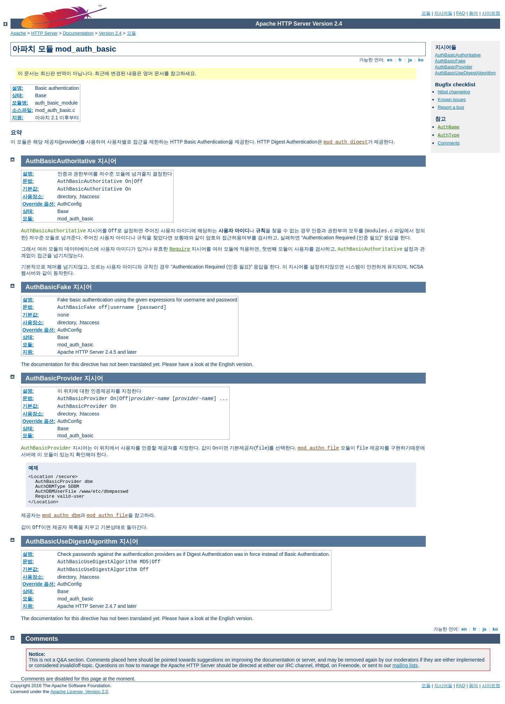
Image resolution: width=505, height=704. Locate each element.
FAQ (460, 13)
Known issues (452, 99)
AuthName (448, 127)
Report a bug (451, 107)
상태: (17, 95)
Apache (18, 33)
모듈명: (20, 103)
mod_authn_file (318, 448)
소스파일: (22, 110)
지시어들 (443, 13)
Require (179, 249)
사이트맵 (491, 13)
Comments (449, 143)
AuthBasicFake (450, 61)
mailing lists (405, 665)
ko (421, 59)
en (389, 59)
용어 (473, 13)
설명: (17, 88)
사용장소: (33, 196)
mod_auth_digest (346, 142)
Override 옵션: (38, 204)
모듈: (28, 218)
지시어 (106, 161)
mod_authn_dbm (61, 515)
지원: (17, 117)
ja (410, 59)
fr (400, 59)
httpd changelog (454, 91)
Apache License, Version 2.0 (79, 691)
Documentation (78, 33)
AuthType (448, 135)
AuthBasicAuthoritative (458, 55)
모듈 (426, 13)
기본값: (30, 189)
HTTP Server (44, 33)
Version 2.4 (110, 33)
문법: (28, 181)
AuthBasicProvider (453, 66)
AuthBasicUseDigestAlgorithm (465, 72)
